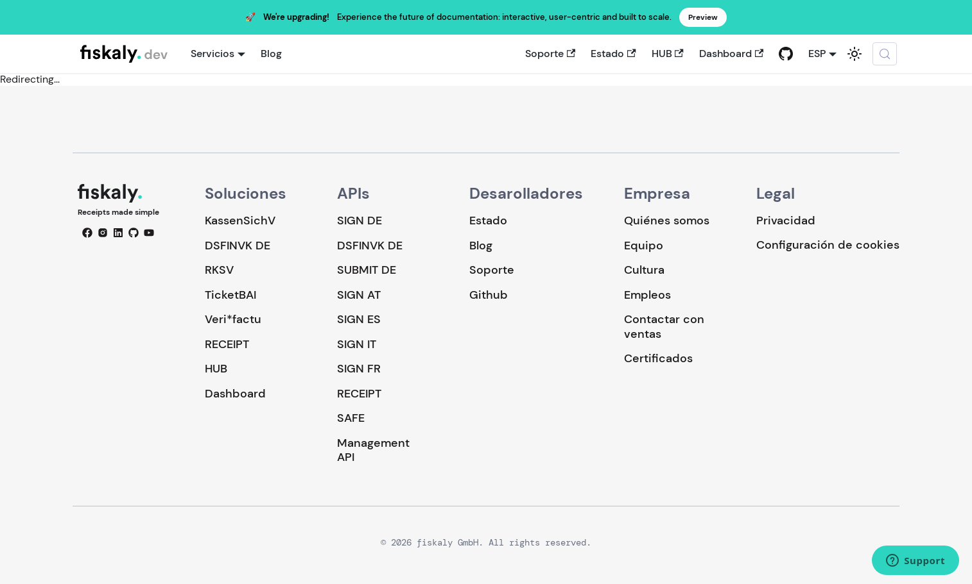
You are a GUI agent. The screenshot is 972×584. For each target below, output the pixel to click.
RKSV (219, 270)
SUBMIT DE (366, 270)
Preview (703, 17)
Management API (373, 450)
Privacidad (785, 220)
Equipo (643, 245)
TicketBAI (230, 295)
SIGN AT (359, 295)
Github (488, 295)
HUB (668, 53)
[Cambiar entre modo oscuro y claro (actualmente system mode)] (854, 54)
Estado (613, 53)
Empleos (647, 295)
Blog (271, 53)
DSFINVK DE (237, 245)
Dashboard (731, 53)
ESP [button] (817, 53)
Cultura (644, 270)
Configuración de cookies (827, 245)
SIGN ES (359, 319)
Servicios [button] (212, 53)
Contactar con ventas (664, 327)
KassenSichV (240, 220)
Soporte (550, 53)
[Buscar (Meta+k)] (884, 53)
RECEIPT (227, 344)
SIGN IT (356, 344)
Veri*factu (233, 319)
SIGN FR (359, 368)
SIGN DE (359, 220)
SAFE (351, 418)
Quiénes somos (666, 220)
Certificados (658, 358)
